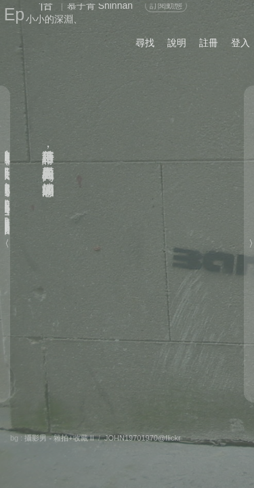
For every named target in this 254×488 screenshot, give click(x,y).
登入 (240, 42)
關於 (26, 436)
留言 (142, 436)
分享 (58, 436)
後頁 (172, 451)
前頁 (199, 451)
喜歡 (181, 436)
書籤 (133, 452)
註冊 (208, 42)
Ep (14, 14)
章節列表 (86, 451)
